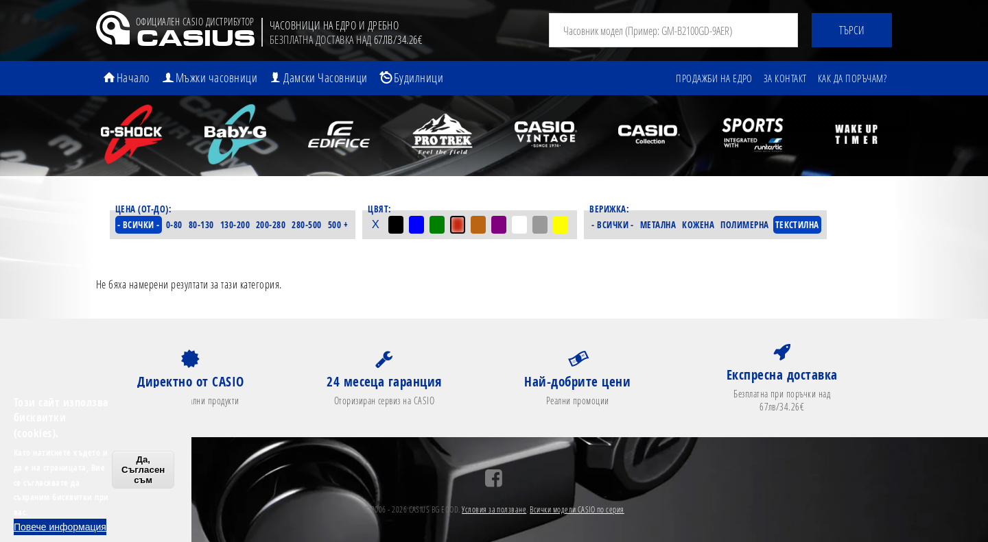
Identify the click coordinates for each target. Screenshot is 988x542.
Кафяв (478, 225)
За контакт (785, 78)
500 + (338, 225)
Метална (658, 225)
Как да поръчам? (852, 78)
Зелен (437, 225)
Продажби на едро (714, 78)
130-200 (235, 225)
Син (416, 225)
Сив (540, 225)
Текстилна (797, 225)
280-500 (306, 225)
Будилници (418, 77)
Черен (395, 225)
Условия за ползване (494, 509)
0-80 (174, 225)
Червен (457, 225)
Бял (519, 225)
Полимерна (744, 225)
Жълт (560, 225)
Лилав (498, 225)
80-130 (201, 225)
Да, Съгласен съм (143, 469)
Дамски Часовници (325, 77)
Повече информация (60, 526)
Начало (133, 77)
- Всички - (138, 225)
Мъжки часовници (216, 77)
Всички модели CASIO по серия (577, 509)
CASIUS (195, 40)
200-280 (270, 225)
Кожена (698, 225)
